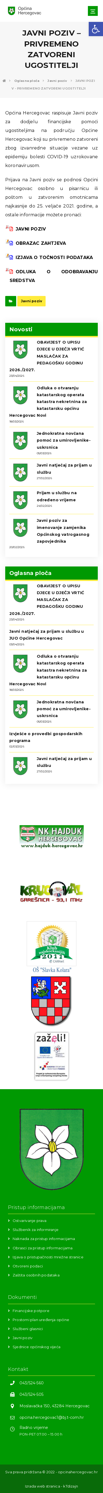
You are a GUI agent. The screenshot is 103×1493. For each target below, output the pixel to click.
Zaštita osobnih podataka (36, 1275)
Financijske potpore (31, 1310)
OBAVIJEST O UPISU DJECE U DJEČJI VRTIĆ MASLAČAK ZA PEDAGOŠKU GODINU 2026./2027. (46, 356)
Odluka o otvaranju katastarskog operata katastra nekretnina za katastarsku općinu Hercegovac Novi (48, 402)
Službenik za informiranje (36, 1229)
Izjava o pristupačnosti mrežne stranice (48, 1257)
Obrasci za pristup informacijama (43, 1248)
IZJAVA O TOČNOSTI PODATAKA (51, 257)
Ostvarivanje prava (30, 1220)
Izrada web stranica (42, 1486)
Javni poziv (31, 301)
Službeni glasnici (28, 1329)
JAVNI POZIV (28, 229)
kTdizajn (70, 1486)
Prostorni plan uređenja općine (41, 1319)
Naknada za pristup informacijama (44, 1238)
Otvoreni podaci (28, 1266)
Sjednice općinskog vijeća (36, 1347)
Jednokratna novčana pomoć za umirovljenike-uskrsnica (64, 440)
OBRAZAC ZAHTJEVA (38, 243)
